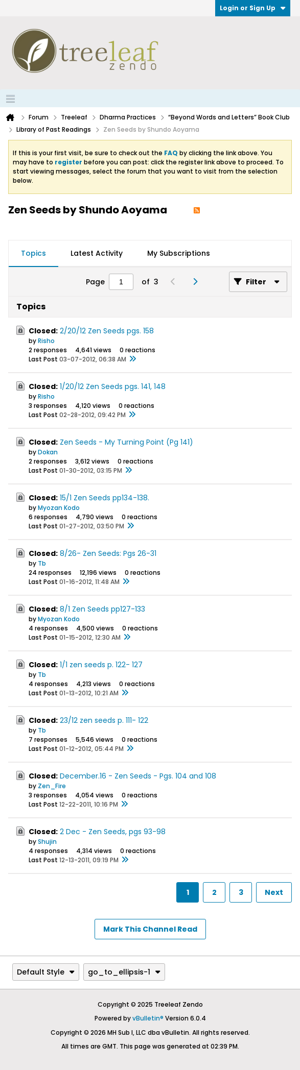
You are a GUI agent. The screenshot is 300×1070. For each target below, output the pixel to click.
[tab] (33, 253)
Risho (46, 340)
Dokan (48, 452)
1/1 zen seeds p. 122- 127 (101, 665)
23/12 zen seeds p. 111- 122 (104, 720)
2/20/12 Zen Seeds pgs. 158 (107, 331)
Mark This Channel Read (150, 929)
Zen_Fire (52, 786)
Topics (33, 253)
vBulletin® (148, 1018)
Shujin (47, 841)
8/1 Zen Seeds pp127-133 (102, 609)
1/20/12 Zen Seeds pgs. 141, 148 (113, 386)
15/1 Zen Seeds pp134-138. (104, 498)
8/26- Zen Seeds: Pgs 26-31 (108, 553)
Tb (42, 563)
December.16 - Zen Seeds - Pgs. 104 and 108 (138, 776)
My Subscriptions (178, 253)
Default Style (46, 972)
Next (274, 892)
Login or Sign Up (253, 8)
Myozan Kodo (59, 507)
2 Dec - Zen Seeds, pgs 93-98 (113, 831)
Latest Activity (97, 253)
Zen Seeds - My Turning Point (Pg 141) (126, 442)
